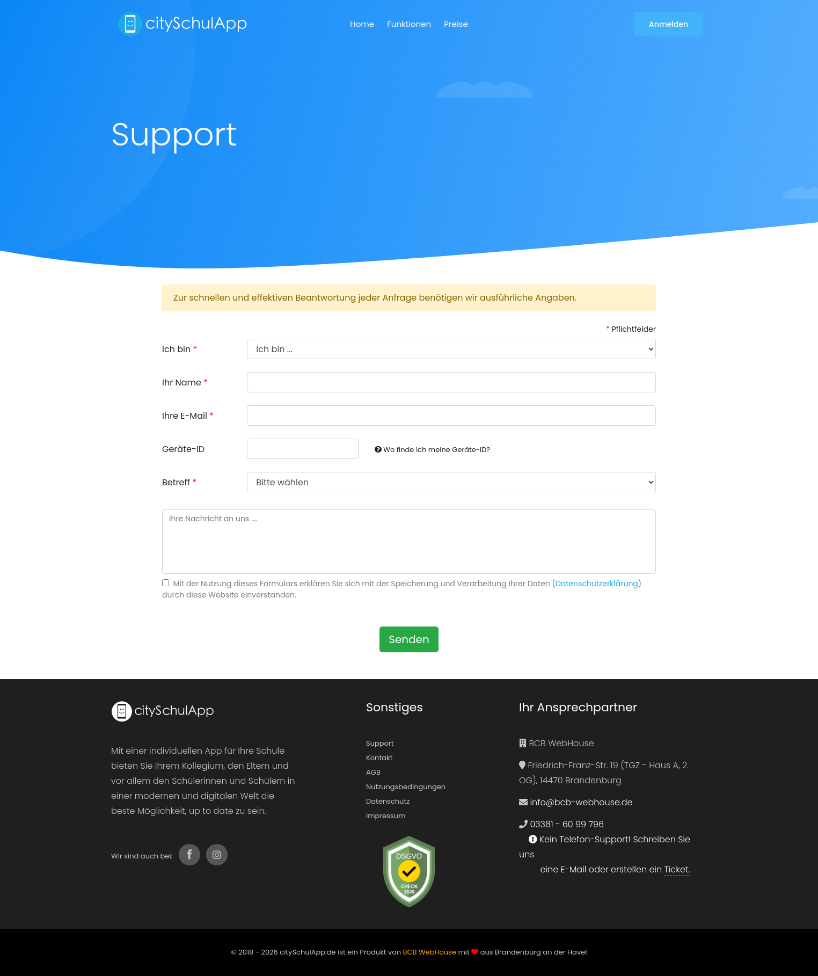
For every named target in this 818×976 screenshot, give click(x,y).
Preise (456, 24)
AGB (373, 772)
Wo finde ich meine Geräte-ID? (432, 450)
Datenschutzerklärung (597, 583)
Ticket (676, 869)
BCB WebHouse (429, 952)
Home (362, 24)
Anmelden (668, 24)
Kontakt (379, 758)
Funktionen (409, 24)
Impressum (386, 816)
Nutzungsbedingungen (405, 787)
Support (379, 743)
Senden (409, 639)
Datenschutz (388, 801)
